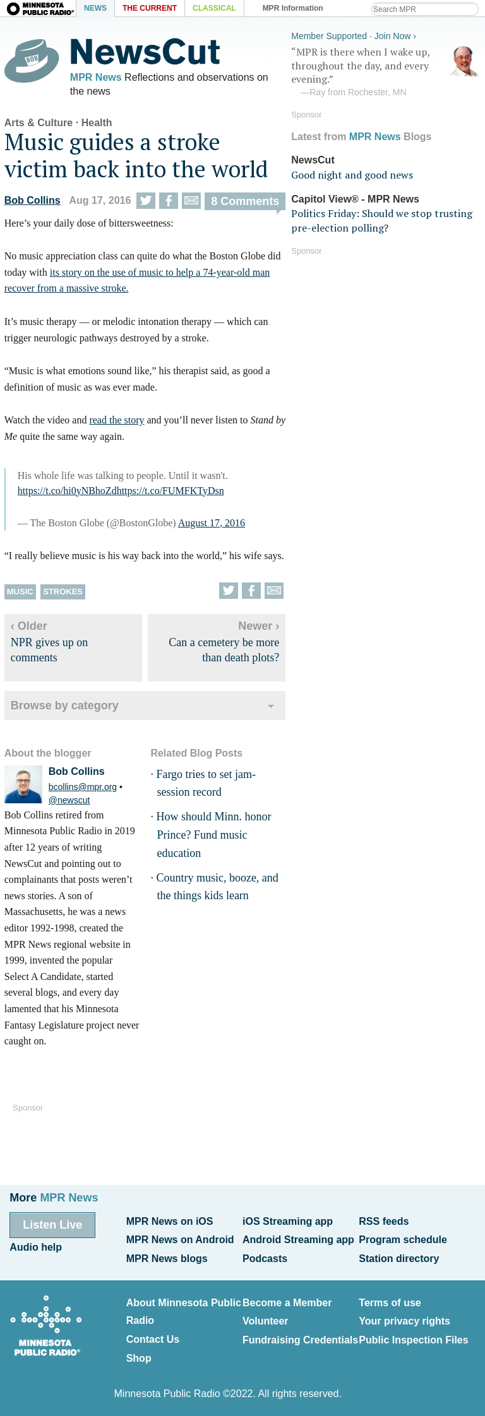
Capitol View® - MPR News (356, 198)
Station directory (399, 1257)
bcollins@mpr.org (82, 787)
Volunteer (265, 1319)
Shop (139, 1355)
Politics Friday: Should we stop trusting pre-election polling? (382, 219)
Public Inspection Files (413, 1336)
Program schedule (403, 1239)
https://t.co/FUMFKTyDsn (170, 491)
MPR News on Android (180, 1239)
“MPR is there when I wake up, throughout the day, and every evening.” (386, 71)
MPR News (95, 77)
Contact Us (152, 1336)
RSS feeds (384, 1220)
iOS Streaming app (287, 1220)
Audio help (35, 1246)
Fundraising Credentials (300, 1336)
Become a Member (287, 1300)
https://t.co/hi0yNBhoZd (66, 491)
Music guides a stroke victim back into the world (135, 156)
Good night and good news (353, 174)
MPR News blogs (167, 1257)
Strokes (62, 593)
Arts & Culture (38, 124)
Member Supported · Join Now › (354, 35)
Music (19, 593)
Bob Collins (32, 201)
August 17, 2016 (210, 523)
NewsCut (313, 159)
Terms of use (390, 1300)
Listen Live (52, 1224)
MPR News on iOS (169, 1220)
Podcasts (264, 1257)
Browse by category (64, 706)
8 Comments (244, 202)
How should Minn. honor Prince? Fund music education (212, 836)
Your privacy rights (404, 1319)
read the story (115, 421)
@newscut (69, 801)
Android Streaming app (298, 1239)
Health (96, 124)
